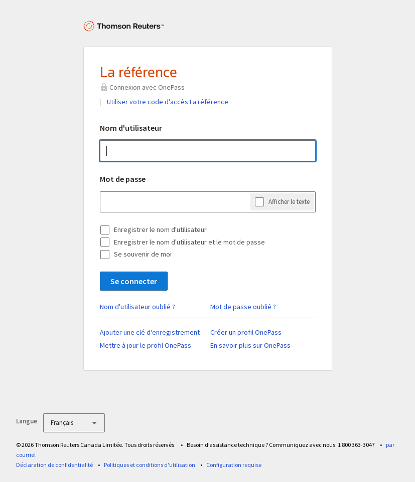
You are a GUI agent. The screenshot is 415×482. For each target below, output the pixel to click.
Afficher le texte (289, 202)
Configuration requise (233, 464)
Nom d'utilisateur (131, 128)
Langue (26, 421)
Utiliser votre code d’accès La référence (167, 101)
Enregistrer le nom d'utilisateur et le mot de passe (189, 242)
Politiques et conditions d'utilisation (149, 464)
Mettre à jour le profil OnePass (145, 345)
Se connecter (133, 281)
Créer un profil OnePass (246, 332)
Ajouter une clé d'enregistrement (150, 332)
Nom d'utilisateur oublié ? (137, 306)
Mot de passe (123, 179)
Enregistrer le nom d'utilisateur (160, 229)
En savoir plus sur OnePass (250, 345)
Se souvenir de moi (143, 254)
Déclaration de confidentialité (54, 464)
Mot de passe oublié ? (243, 306)
